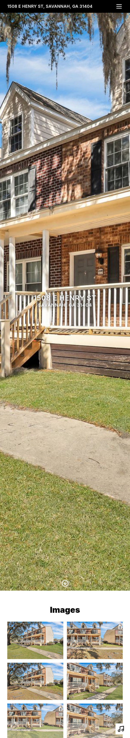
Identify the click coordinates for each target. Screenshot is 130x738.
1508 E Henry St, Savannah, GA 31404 (50, 6)
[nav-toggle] (119, 6)
